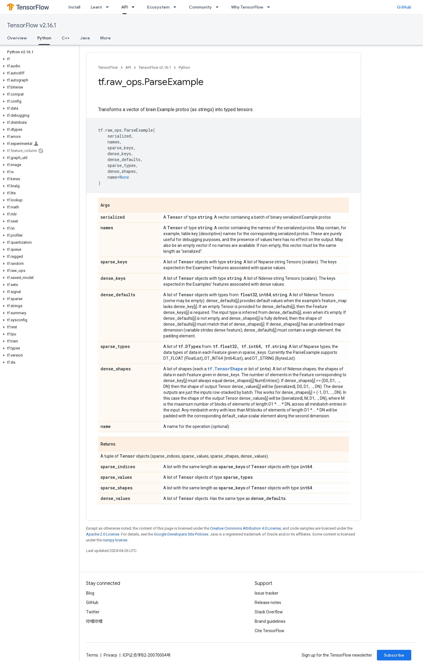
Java (85, 38)
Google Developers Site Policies (181, 534)
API (128, 67)
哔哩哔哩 (94, 621)
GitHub (404, 7)
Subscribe (394, 655)
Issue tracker (266, 593)
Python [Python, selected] (44, 38)
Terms (92, 655)
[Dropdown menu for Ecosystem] (176, 7)
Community (200, 7)
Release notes (268, 602)
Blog (90, 593)
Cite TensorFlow (269, 630)
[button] (38, 59)
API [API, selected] (124, 7)
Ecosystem (158, 7)
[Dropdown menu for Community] (219, 7)
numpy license (115, 540)
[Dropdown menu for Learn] (109, 7)
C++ (66, 38)
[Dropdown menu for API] (135, 7)
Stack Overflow (269, 612)
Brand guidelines (270, 621)
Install (74, 7)
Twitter (93, 612)
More (105, 38)
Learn (96, 7)
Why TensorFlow (247, 7)
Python (184, 67)
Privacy (110, 655)
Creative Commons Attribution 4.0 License (245, 528)
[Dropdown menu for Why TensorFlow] (270, 7)
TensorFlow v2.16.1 (31, 25)
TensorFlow (108, 67)
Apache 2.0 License (102, 534)
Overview (17, 38)
